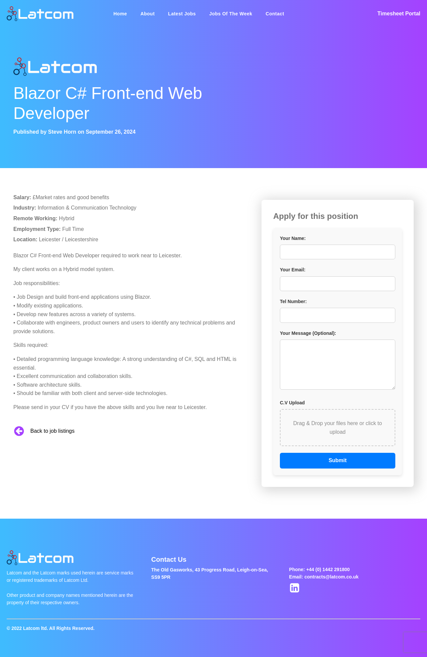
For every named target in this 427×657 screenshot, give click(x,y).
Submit (338, 460)
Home (120, 13)
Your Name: (293, 238)
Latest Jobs (182, 13)
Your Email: (293, 269)
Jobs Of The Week (230, 13)
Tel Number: (293, 301)
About (147, 13)
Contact (275, 13)
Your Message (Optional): (308, 333)
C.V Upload (292, 402)
